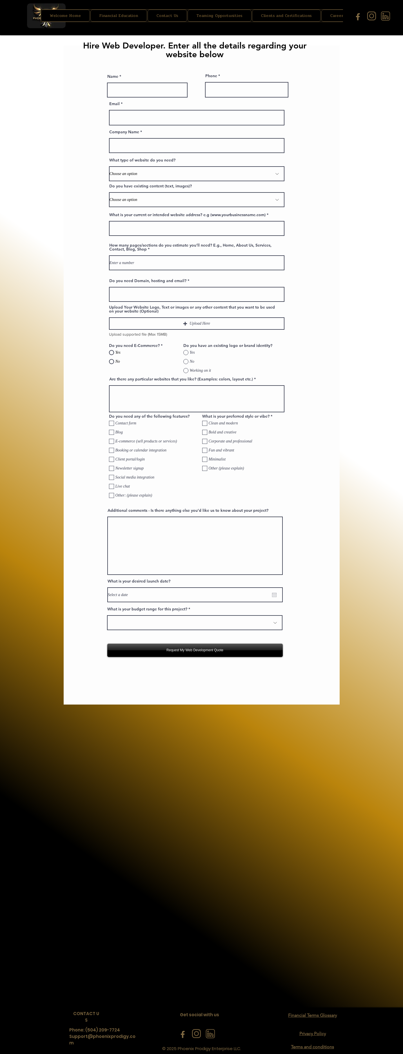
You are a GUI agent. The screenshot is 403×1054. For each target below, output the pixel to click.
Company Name (124, 132)
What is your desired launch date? (139, 581)
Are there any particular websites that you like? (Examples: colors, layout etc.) (181, 379)
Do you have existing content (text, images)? (150, 186)
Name (112, 76)
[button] (196, 323)
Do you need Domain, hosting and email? (147, 281)
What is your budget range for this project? (147, 609)
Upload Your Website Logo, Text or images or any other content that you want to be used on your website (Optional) (192, 309)
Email (114, 104)
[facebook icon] (357, 15)
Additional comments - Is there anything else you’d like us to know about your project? (188, 510)
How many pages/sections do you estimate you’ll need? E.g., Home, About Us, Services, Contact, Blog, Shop (190, 247)
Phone (211, 76)
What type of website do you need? (142, 160)
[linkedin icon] (385, 15)
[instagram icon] (371, 15)
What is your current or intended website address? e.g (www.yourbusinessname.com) (187, 215)
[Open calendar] (274, 595)
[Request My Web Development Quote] (195, 650)
